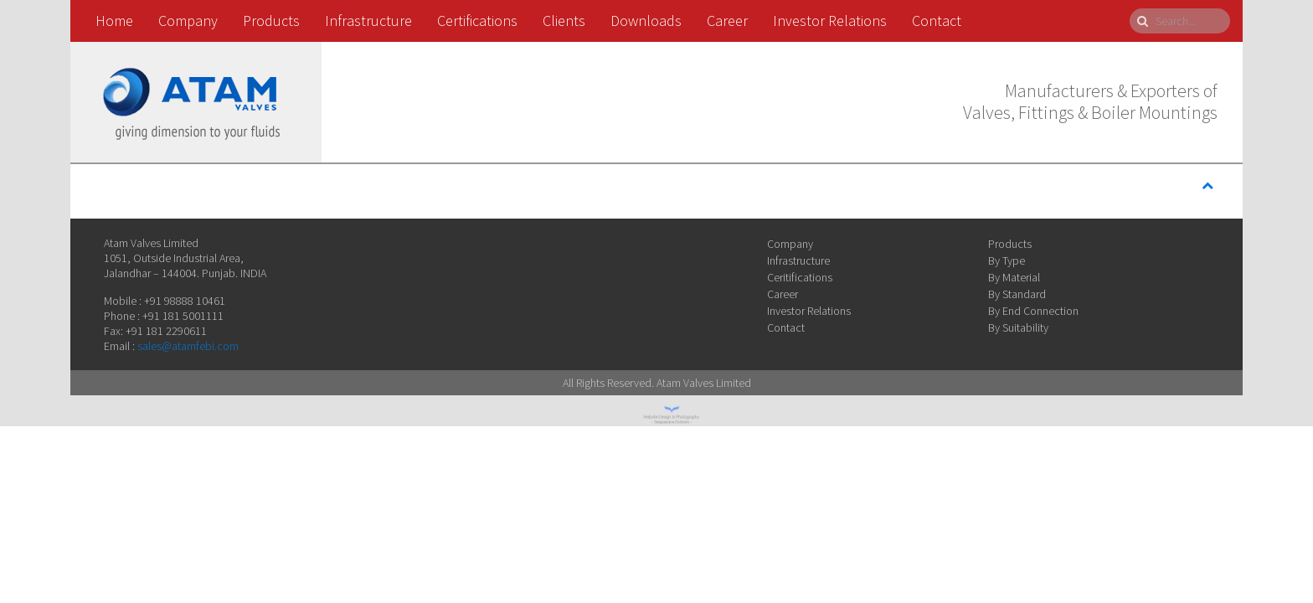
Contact (936, 20)
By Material (1014, 277)
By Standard (1017, 294)
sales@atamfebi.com (188, 345)
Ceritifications (799, 277)
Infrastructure (368, 20)
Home (114, 20)
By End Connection (1033, 310)
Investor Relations (830, 20)
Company (188, 20)
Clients (564, 20)
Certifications (477, 20)
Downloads (646, 20)
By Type (1006, 260)
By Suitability (1018, 327)
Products (271, 20)
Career (727, 20)
